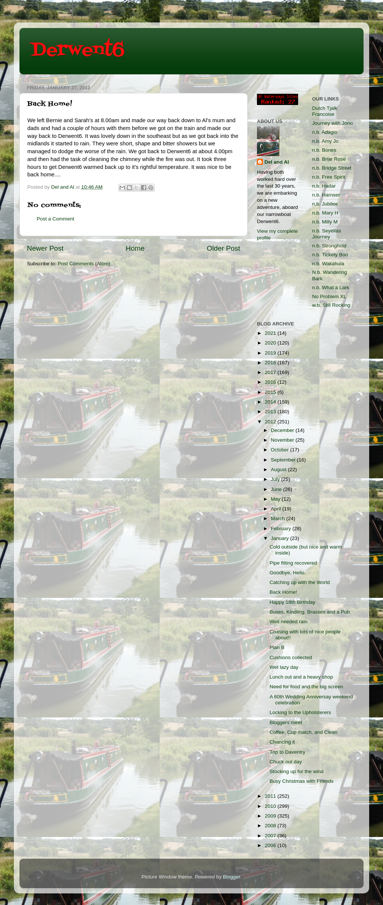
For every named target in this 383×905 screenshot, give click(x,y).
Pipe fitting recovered (293, 563)
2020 (271, 343)
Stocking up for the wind (297, 771)
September (284, 460)
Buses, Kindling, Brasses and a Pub (310, 612)
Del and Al (276, 162)
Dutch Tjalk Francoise (324, 111)
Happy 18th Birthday (292, 602)
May (276, 499)
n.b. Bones (324, 150)
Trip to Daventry (288, 752)
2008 (271, 825)
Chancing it (282, 742)
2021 (271, 333)
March (278, 518)
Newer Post (45, 248)
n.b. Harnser (326, 195)
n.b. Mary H (325, 213)
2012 (271, 421)
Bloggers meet (286, 722)
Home (135, 248)
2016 (271, 382)
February (281, 528)
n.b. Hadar (324, 186)
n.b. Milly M (325, 222)
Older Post (223, 248)
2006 (271, 845)
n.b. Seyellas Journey (326, 234)
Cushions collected (291, 657)
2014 (271, 402)
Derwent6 (78, 50)
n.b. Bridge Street (332, 168)
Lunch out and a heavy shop (301, 677)
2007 (271, 835)
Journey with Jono (332, 123)
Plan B (277, 647)
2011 (271, 796)
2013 (271, 411)
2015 (271, 392)
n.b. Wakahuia (328, 263)
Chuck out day (286, 762)
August (279, 469)
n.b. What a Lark (330, 287)
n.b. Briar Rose (329, 159)
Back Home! (283, 592)
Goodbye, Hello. (288, 572)
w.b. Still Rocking (331, 305)
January (280, 538)
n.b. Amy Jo (325, 141)
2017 (271, 372)
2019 (271, 353)
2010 (271, 806)
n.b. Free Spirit (329, 177)
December (283, 430)
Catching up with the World (300, 582)
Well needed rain (288, 621)
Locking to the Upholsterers (300, 712)
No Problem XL (329, 296)
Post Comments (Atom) (84, 263)
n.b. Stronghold (329, 245)
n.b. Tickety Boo (330, 254)
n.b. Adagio (325, 132)
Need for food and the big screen (306, 686)
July (276, 479)
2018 (271, 362)
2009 (271, 816)
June (277, 489)
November (283, 440)
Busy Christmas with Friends (302, 781)
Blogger (231, 877)
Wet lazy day (284, 667)
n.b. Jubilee (325, 204)
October (280, 449)
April (276, 509)
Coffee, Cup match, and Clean (303, 732)
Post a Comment (55, 219)
